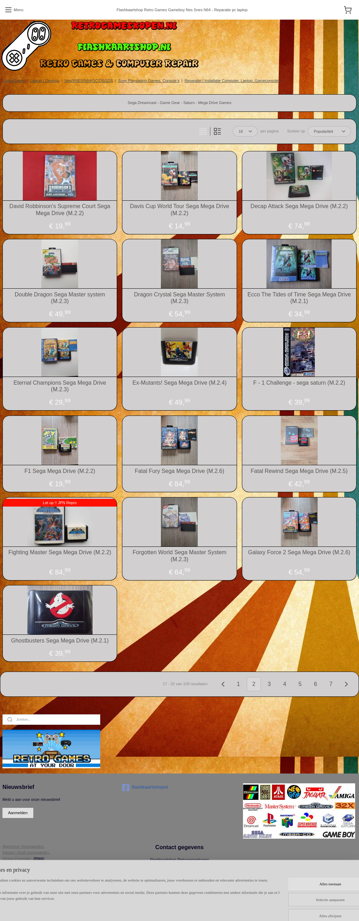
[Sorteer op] (329, 131)
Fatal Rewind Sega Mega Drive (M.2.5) (299, 471)
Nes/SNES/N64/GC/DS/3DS (89, 80)
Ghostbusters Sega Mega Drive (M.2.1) (59, 641)
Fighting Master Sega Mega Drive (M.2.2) (59, 552)
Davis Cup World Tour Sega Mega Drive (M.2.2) (179, 209)
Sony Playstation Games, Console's (149, 80)
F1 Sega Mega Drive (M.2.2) (60, 471)
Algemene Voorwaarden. (23, 846)
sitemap (211, 908)
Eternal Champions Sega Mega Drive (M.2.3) (60, 386)
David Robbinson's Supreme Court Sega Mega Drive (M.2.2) (59, 209)
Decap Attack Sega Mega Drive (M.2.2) (299, 206)
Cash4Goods (13, 80)
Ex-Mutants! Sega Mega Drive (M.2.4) (180, 383)
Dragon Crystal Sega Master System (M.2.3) (179, 297)
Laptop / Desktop (44, 80)
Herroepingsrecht (17, 864)
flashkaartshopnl (145, 787)
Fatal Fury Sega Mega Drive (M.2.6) (179, 471)
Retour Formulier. (17, 859)
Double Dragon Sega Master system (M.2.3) (60, 297)
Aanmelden (18, 813)
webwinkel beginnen (247, 908)
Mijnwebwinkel (301, 908)
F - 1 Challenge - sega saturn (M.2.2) (299, 383)
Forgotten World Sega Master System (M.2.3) (179, 555)
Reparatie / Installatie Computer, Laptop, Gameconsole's (232, 80)
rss (224, 908)
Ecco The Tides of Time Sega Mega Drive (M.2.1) (299, 297)
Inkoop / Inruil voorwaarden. (26, 852)
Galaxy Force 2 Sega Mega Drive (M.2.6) (299, 552)
